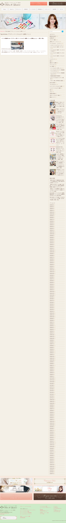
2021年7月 (52, 300)
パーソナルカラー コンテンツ (55, 43)
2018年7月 (52, 365)
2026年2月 (52, 208)
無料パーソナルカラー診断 (25, 516)
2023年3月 (52, 264)
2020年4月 (52, 327)
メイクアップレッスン (43, 511)
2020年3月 (52, 329)
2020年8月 (52, 320)
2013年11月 (52, 466)
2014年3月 (52, 459)
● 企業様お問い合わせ (57, 510)
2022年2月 (52, 287)
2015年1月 (52, 441)
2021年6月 (52, 302)
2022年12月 (52, 269)
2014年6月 (52, 453)
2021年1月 (52, 311)
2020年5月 (52, 325)
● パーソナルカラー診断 (24, 511)
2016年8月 (52, 406)
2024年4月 (52, 242)
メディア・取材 (53, 39)
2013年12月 (52, 464)
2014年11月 (52, 444)
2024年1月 (52, 248)
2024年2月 (52, 246)
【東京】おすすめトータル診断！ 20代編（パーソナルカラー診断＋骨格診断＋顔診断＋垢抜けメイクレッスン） (57, 185)
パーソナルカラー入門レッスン (56, 68)
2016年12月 (52, 399)
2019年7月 (52, 343)
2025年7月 (52, 219)
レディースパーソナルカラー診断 (56, 86)
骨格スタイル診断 (53, 62)
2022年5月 (52, 282)
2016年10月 (52, 403)
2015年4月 (52, 435)
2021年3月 (52, 307)
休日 (50, 89)
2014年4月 (52, 457)
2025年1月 (52, 230)
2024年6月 (52, 239)
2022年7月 (52, 278)
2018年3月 (52, 372)
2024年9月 (52, 235)
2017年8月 (52, 385)
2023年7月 (52, 257)
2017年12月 (52, 378)
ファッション (52, 64)
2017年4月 (52, 392)
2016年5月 (52, 412)
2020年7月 (52, 322)
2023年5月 (52, 260)
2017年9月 (52, 383)
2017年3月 (52, 394)
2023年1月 (52, 268)
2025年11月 (52, 212)
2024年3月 (52, 244)
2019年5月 (52, 347)
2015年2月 (52, 439)
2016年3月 (52, 415)
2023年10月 (52, 251)
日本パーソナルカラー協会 (55, 95)
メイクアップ (52, 59)
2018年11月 (52, 358)
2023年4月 (52, 262)
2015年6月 (52, 432)
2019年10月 (52, 338)
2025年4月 (52, 224)
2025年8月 (52, 217)
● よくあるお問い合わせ (57, 508)
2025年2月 (52, 228)
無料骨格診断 (22, 517)
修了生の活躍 (52, 82)
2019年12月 (52, 334)
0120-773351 (2, 514)
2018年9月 (52, 361)
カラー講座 (52, 66)
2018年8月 (52, 363)
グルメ (51, 91)
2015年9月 (52, 426)
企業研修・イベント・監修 (44, 512)
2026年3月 (52, 206)
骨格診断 (41, 509)
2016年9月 (52, 405)
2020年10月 (52, 316)
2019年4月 (52, 349)
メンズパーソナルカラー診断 (55, 88)
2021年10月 (52, 295)
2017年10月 (52, 381)
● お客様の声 (56, 507)
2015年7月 (52, 430)
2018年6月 (52, 367)
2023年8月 (52, 255)
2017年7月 (52, 387)
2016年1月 (52, 419)
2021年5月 (52, 304)
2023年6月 (52, 259)
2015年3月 (52, 437)
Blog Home (2, 31)
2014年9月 (52, 448)
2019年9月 (52, 340)
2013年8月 (52, 471)
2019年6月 (52, 345)
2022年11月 (52, 271)
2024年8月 (52, 237)
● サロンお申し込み (57, 511)
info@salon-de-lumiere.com (4, 513)
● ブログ (55, 509)
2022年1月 (52, 289)
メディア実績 (42, 513)
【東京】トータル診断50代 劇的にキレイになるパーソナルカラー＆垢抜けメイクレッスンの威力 (57, 190)
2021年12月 (52, 291)
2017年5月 (52, 390)
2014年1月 (52, 462)
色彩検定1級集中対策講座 (55, 75)
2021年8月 (52, 298)
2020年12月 (52, 313)
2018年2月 (52, 374)
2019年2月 (52, 352)
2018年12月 (52, 356)
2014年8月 (52, 450)
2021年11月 (52, 293)
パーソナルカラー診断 (43, 506)
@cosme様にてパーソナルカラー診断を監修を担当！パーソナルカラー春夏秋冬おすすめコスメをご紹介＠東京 (57, 194)
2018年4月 (52, 370)
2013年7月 (52, 473)
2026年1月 (52, 210)
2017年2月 (52, 396)
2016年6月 (52, 410)
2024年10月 (52, 233)
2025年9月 (52, 215)
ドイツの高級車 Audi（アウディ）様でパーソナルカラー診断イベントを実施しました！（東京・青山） (22, 38)
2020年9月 (52, 318)
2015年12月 (52, 421)
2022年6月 (52, 280)
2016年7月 (52, 408)
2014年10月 (52, 446)
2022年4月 (52, 284)
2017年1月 (52, 397)
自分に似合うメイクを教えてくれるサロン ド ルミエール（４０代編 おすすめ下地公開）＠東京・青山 (57, 198)
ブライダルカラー (53, 84)
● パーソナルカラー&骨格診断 (25, 512)
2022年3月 (52, 286)
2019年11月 (52, 336)
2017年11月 (52, 379)
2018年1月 (52, 376)
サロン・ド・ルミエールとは (25, 506)
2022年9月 (52, 275)
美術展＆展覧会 (53, 93)
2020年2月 (52, 331)
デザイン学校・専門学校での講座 (56, 80)
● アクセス (55, 506)
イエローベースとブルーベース (56, 45)
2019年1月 (52, 354)
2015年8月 (52, 428)
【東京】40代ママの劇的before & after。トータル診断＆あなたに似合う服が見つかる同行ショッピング (57, 181)
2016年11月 (52, 401)
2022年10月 (52, 273)
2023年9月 (52, 253)
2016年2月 (52, 417)
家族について (52, 97)
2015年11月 (52, 423)
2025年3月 (52, 226)
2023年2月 (52, 266)
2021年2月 (52, 309)
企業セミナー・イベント (54, 41)
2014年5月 (52, 455)
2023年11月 (52, 250)
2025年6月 (52, 221)
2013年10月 (52, 468)
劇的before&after (53, 36)
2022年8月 (52, 277)
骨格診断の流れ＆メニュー (44, 510)
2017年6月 (52, 388)
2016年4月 (52, 414)
